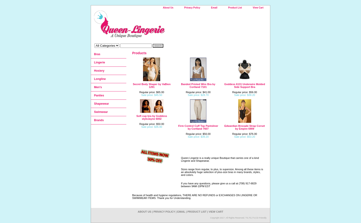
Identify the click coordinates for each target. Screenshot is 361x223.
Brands (99, 120)
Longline (100, 79)
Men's (98, 87)
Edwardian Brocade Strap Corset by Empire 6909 (244, 127)
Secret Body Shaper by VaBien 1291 (152, 85)
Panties (99, 95)
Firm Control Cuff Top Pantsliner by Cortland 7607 (198, 127)
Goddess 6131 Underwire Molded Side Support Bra (244, 85)
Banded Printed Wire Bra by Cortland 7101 (198, 85)
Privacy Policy (192, 7)
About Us (168, 7)
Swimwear (101, 112)
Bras (97, 54)
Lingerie (99, 62)
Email (214, 7)
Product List (235, 7)
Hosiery (99, 70)
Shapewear (101, 103)
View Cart (258, 7)
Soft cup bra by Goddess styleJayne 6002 (151, 117)
